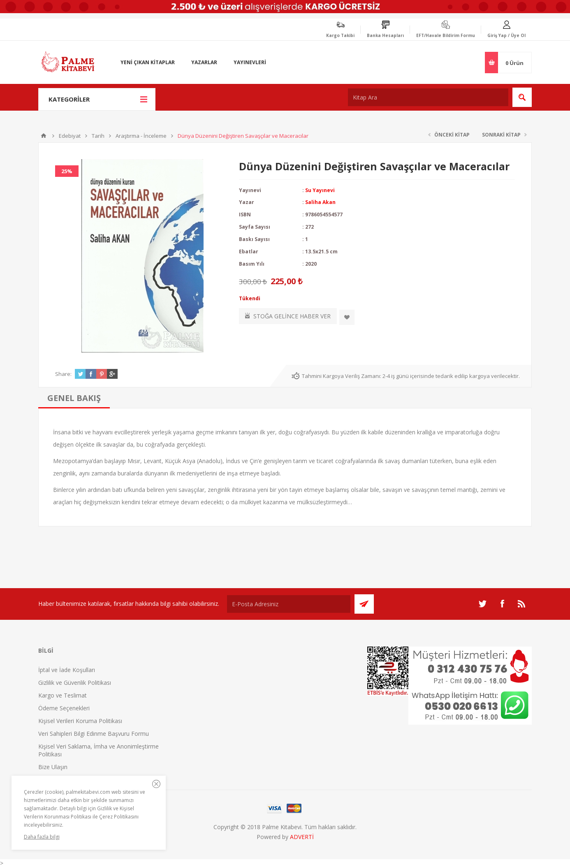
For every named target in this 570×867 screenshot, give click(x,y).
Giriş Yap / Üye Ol (506, 35)
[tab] (74, 397)
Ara (522, 97)
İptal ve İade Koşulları (66, 670)
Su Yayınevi (320, 190)
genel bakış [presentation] (74, 397)
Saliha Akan (320, 202)
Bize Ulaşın (52, 767)
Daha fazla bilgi (42, 836)
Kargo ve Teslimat (62, 695)
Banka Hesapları (385, 35)
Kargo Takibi (340, 35)
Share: (63, 374)
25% (66, 171)
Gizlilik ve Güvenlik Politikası (74, 682)
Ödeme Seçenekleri (64, 708)
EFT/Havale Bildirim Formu (445, 35)
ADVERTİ (302, 837)
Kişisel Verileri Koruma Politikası (80, 721)
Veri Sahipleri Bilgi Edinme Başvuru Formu (93, 733)
